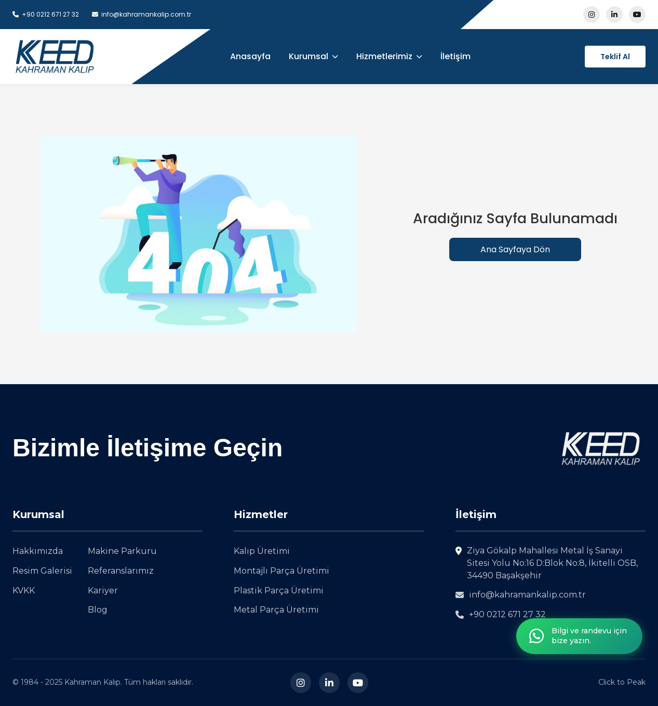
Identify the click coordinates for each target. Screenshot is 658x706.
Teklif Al (615, 56)
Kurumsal (313, 56)
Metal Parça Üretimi (276, 610)
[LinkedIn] (329, 682)
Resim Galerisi (42, 571)
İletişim (455, 56)
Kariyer (103, 590)
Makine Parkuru (122, 551)
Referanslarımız (121, 571)
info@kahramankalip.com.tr (520, 595)
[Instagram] (300, 682)
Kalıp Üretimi (262, 551)
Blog (98, 610)
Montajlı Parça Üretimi (281, 571)
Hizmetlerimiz (389, 56)
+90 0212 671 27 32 (500, 614)
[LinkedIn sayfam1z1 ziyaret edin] (614, 14)
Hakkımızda (37, 551)
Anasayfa (250, 56)
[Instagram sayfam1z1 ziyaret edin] (591, 14)
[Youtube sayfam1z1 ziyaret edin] (637, 14)
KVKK (23, 590)
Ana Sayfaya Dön (515, 249)
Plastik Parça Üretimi (279, 590)
